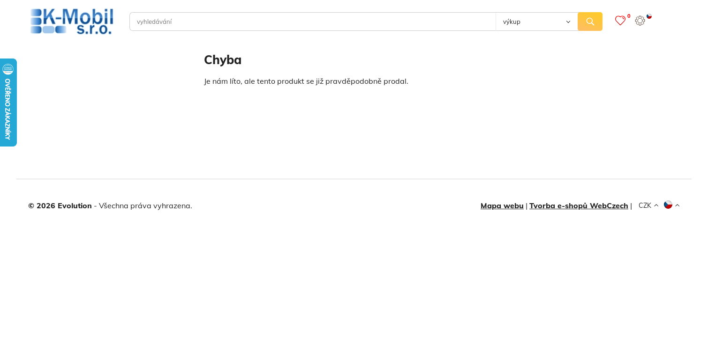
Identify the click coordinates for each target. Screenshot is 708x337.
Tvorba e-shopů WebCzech (578, 205)
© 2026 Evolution (60, 205)
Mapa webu (502, 205)
